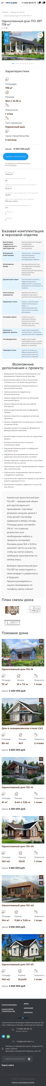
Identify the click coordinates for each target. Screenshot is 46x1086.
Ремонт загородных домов (23, 1082)
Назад (5, 28)
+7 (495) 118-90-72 (28, 3)
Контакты (28, 1012)
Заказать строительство (16, 156)
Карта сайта (8, 1065)
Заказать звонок (22, 1031)
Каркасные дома (9, 1005)
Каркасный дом (15, 126)
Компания (28, 1008)
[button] (14, 63)
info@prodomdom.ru (25, 1041)
